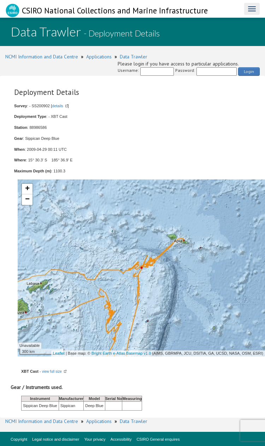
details (57, 106)
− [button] (27, 199)
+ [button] (27, 189)
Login (249, 71)
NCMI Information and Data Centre (41, 56)
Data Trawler (133, 56)
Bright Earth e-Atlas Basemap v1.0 (121, 353)
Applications (99, 56)
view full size (52, 371)
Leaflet (59, 353)
